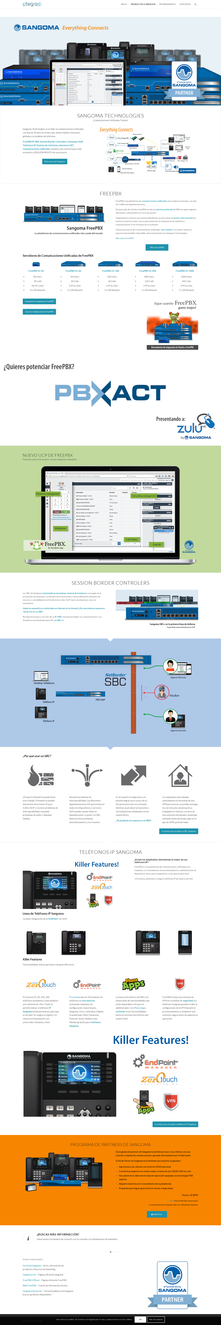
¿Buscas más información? (58, 1234)
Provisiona (74, 997)
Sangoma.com (29, 1274)
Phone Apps (140, 1008)
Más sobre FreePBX (125, 238)
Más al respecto (156, 1319)
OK (140, 1319)
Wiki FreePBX (29, 1285)
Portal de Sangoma (32, 1265)
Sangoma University (32, 1291)
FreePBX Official (31, 1280)
